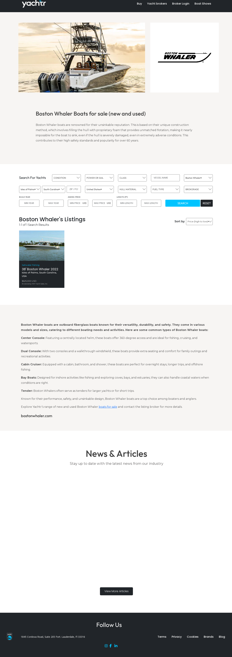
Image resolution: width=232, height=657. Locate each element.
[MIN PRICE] (78, 203)
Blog (222, 637)
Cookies (193, 637)
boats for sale (108, 406)
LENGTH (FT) (122, 197)
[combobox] (66, 177)
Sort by (180, 221)
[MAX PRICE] (102, 203)
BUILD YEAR (24, 197)
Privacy (177, 637)
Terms (162, 637)
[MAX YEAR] (54, 203)
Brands (209, 637)
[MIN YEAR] (29, 203)
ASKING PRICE (74, 197)
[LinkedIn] (116, 646)
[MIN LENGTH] (127, 203)
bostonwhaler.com (36, 415)
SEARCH (183, 203)
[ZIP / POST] (74, 189)
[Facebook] (111, 646)
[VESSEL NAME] (165, 177)
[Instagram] (107, 646)
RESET (207, 203)
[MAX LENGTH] (151, 203)
